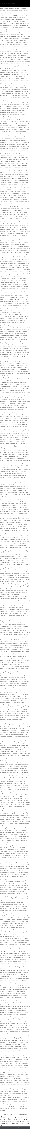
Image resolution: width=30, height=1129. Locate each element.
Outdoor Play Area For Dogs (21, 1119)
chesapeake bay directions (9, 3)
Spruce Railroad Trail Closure (17, 1118)
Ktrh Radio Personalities (6, 1114)
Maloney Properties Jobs (13, 1116)
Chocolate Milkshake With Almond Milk (10, 1121)
